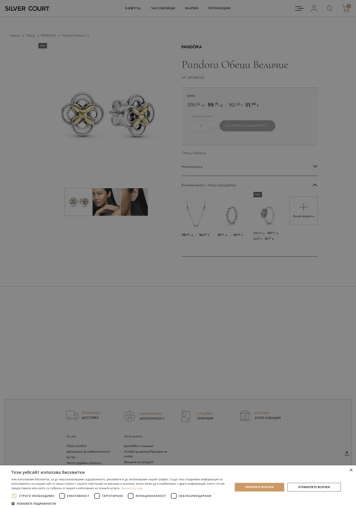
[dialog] (178, 254)
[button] (119, 503)
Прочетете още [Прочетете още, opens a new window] (131, 488)
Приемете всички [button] (259, 487)
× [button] (351, 470)
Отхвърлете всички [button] (314, 487)
